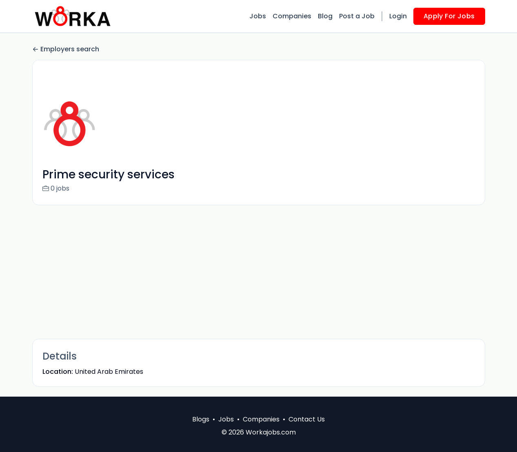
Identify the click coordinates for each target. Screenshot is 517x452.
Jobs (257, 16)
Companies (292, 16)
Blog (325, 16)
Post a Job (357, 16)
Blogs (200, 419)
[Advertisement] (258, 272)
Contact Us (306, 419)
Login (398, 16)
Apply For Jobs (449, 16)
